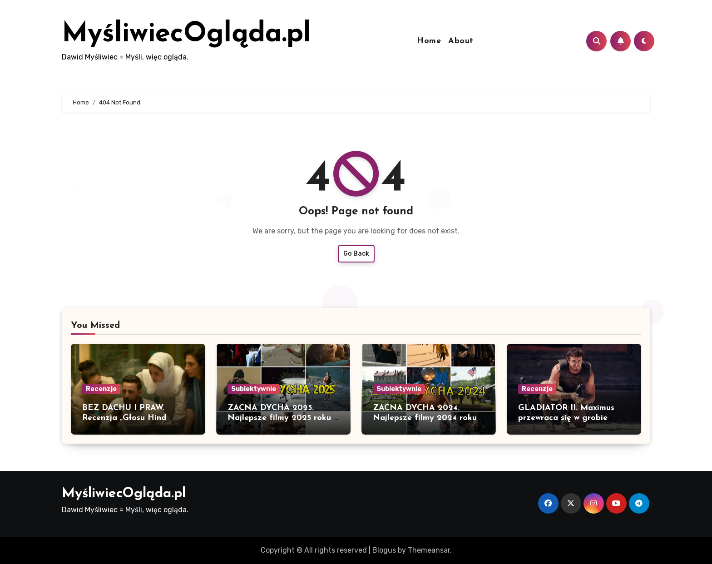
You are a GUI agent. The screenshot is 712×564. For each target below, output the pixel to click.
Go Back (356, 253)
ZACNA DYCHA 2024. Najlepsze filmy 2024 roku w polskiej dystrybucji (425, 418)
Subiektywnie (253, 389)
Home (429, 41)
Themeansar (429, 550)
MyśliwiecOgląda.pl (186, 34)
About (461, 41)
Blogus (384, 550)
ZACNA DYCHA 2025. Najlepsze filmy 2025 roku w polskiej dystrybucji (283, 418)
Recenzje (101, 389)
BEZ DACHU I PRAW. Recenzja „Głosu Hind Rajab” (124, 418)
